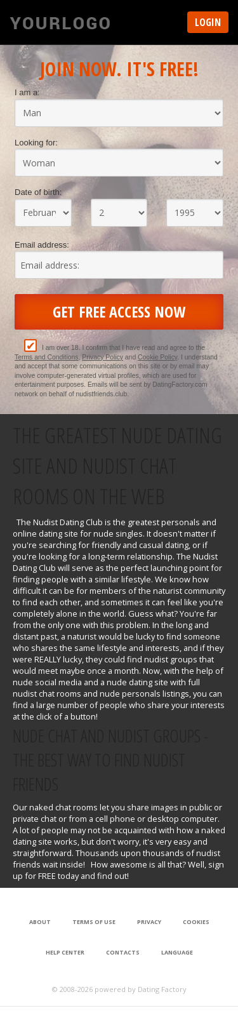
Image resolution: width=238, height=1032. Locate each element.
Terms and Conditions (47, 357)
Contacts (123, 952)
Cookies (196, 922)
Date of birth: (38, 192)
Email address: (42, 245)
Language (177, 952)
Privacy (149, 922)
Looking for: (36, 142)
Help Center (65, 952)
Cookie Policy (157, 357)
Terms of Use (94, 922)
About (40, 922)
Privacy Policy (102, 357)
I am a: (27, 92)
